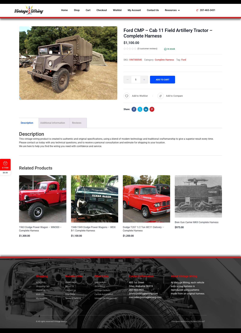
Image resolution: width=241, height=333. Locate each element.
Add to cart (163, 79)
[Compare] (170, 96)
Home (64, 10)
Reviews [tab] (76, 122)
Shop (77, 10)
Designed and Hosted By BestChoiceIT (188, 321)
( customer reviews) (147, 48)
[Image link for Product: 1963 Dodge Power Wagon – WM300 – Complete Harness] (42, 199)
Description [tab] (27, 122)
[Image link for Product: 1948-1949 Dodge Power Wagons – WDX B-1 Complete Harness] (94, 199)
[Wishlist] (136, 96)
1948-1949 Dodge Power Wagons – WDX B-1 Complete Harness (93, 229)
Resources (172, 10)
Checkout (102, 10)
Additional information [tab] (52, 122)
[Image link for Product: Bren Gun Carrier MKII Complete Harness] (198, 196)
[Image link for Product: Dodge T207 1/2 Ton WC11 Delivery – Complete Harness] (146, 199)
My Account (134, 10)
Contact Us (153, 10)
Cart (88, 10)
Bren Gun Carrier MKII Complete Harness (196, 222)
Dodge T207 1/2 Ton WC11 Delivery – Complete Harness (143, 229)
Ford (183, 59)
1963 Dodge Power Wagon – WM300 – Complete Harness (40, 229)
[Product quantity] (135, 79)
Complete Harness (164, 59)
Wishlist (117, 10)
